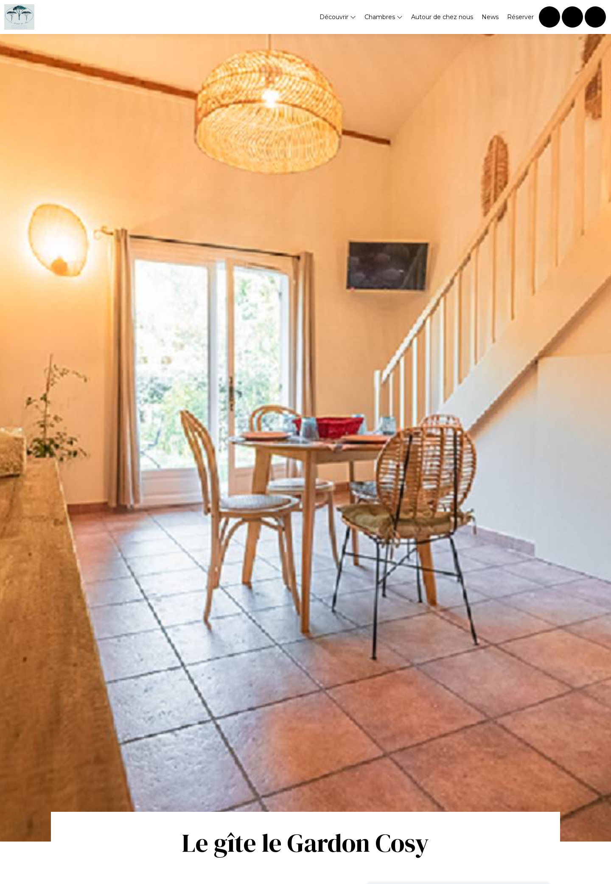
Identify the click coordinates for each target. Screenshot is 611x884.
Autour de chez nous (442, 17)
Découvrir (338, 17)
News (490, 17)
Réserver (520, 17)
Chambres (383, 17)
